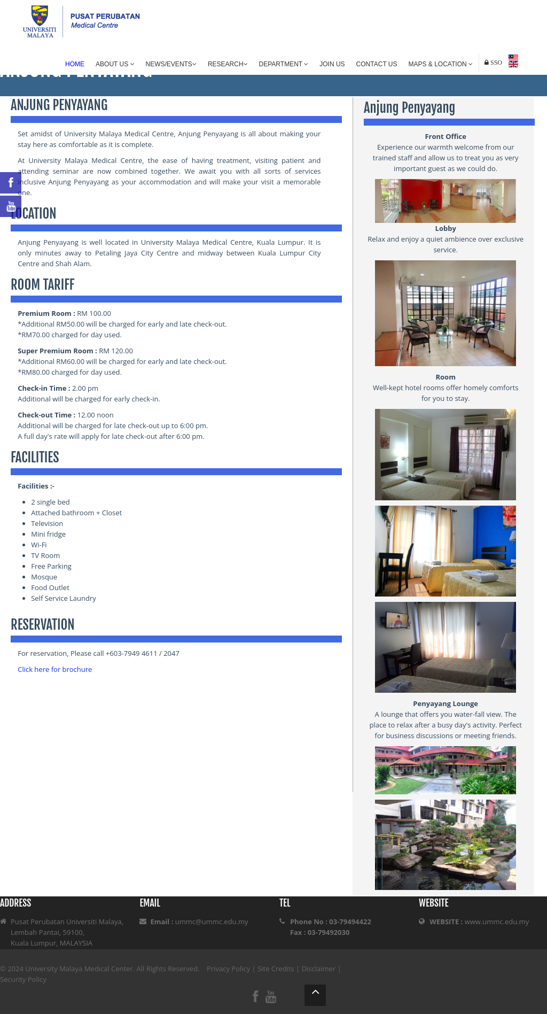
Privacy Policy (228, 968)
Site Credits (275, 968)
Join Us (332, 64)
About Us (115, 64)
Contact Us (376, 64)
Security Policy (23, 979)
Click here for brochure (55, 669)
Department (284, 64)
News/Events (171, 64)
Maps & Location (441, 64)
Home (74, 64)
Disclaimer (319, 968)
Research (228, 64)
